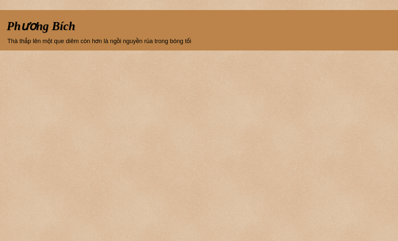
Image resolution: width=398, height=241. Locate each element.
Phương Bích (41, 26)
